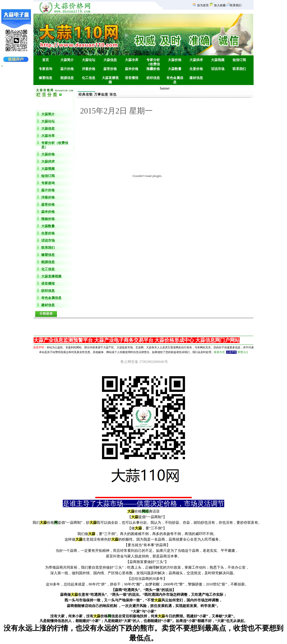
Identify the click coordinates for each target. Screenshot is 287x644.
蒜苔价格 (48, 204)
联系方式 (219, 352)
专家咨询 (48, 183)
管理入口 (242, 352)
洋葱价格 (48, 197)
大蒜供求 (48, 161)
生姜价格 (48, 233)
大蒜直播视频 (51, 276)
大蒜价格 (48, 154)
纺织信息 (48, 291)
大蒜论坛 (48, 121)
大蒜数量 (48, 226)
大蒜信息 (48, 128)
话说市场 (48, 240)
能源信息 (48, 262)
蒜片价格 (48, 190)
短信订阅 (48, 176)
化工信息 (48, 269)
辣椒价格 (48, 219)
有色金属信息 (51, 298)
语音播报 (48, 283)
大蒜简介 (48, 114)
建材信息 (48, 305)
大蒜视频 (48, 168)
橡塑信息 (48, 255)
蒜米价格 (48, 212)
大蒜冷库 (48, 136)
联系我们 (48, 247)
